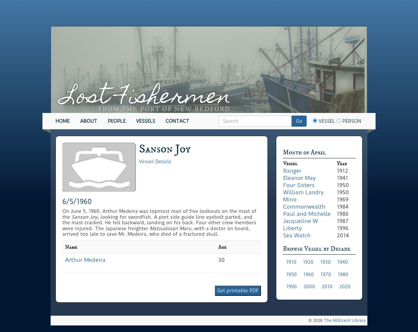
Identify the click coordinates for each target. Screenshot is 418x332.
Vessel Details (155, 162)
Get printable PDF (238, 290)
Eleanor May (299, 178)
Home (63, 121)
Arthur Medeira (85, 260)
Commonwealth (304, 206)
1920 (308, 262)
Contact (177, 121)
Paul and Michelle (307, 214)
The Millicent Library (345, 320)
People (117, 121)
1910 (291, 262)
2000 (309, 287)
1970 (325, 274)
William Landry (303, 192)
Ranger (292, 170)
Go (299, 121)
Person (349, 121)
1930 (325, 262)
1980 (343, 274)
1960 (308, 274)
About (88, 121)
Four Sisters (298, 185)
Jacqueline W (300, 221)
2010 (327, 287)
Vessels (145, 121)
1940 (342, 262)
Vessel (324, 121)
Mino (290, 199)
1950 (291, 274)
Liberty (292, 228)
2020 (345, 287)
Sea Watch (297, 235)
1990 (291, 287)
